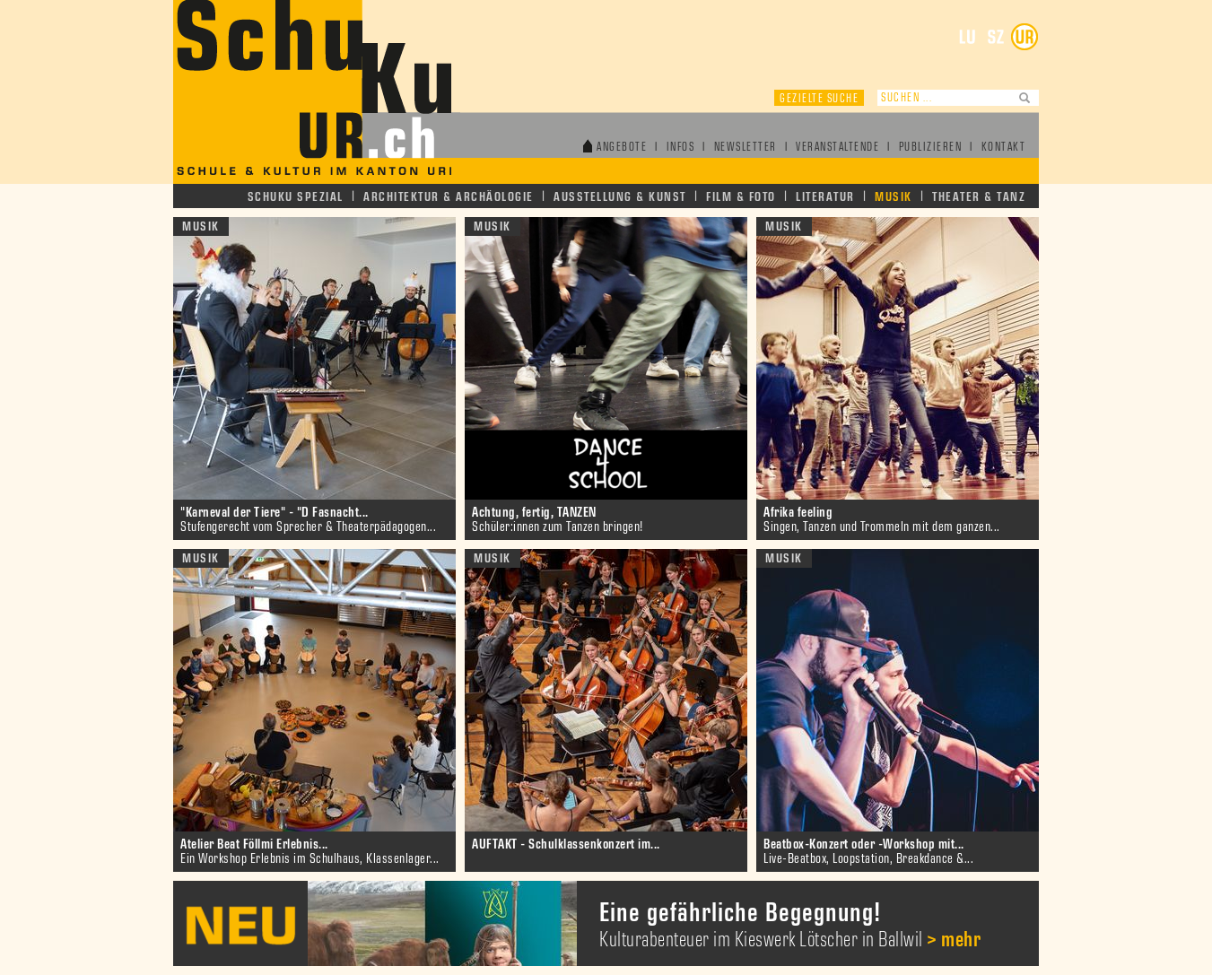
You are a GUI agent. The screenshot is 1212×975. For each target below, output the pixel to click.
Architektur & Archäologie (448, 197)
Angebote (622, 147)
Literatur (825, 197)
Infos (681, 147)
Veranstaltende (837, 147)
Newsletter (745, 147)
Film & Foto (741, 197)
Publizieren (931, 147)
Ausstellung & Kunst (620, 197)
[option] (606, 923)
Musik (893, 197)
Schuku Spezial (296, 197)
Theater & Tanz (978, 197)
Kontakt (1003, 147)
